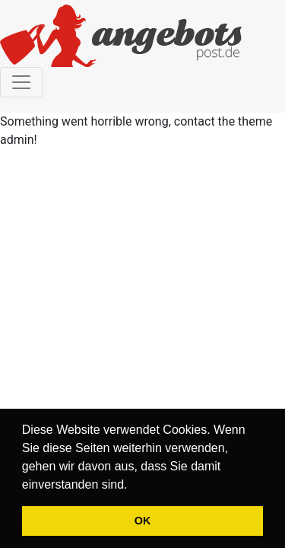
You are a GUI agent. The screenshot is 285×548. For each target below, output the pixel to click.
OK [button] (143, 521)
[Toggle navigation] (21, 82)
